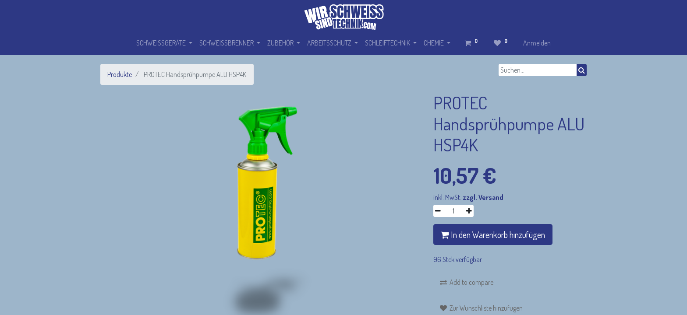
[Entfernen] (438, 211)
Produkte (119, 74)
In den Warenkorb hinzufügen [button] (493, 234)
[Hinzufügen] (469, 211)
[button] (466, 282)
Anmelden (537, 42)
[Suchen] (582, 70)
